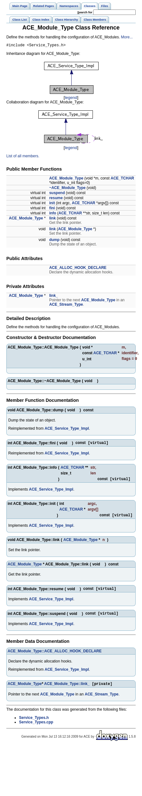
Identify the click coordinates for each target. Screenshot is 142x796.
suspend (57, 194)
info (52, 214)
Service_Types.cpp (36, 727)
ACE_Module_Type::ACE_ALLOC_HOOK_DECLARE (54, 656)
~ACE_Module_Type (67, 188)
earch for (84, 12)
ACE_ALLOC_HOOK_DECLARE (77, 268)
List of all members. (22, 157)
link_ (53, 296)
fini (52, 209)
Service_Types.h (34, 723)
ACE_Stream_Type (66, 305)
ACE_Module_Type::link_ (66, 689)
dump (54, 240)
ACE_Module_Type (66, 179)
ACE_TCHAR (122, 179)
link (52, 219)
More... (127, 37)
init (52, 204)
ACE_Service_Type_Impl (67, 430)
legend (71, 98)
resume (56, 199)
